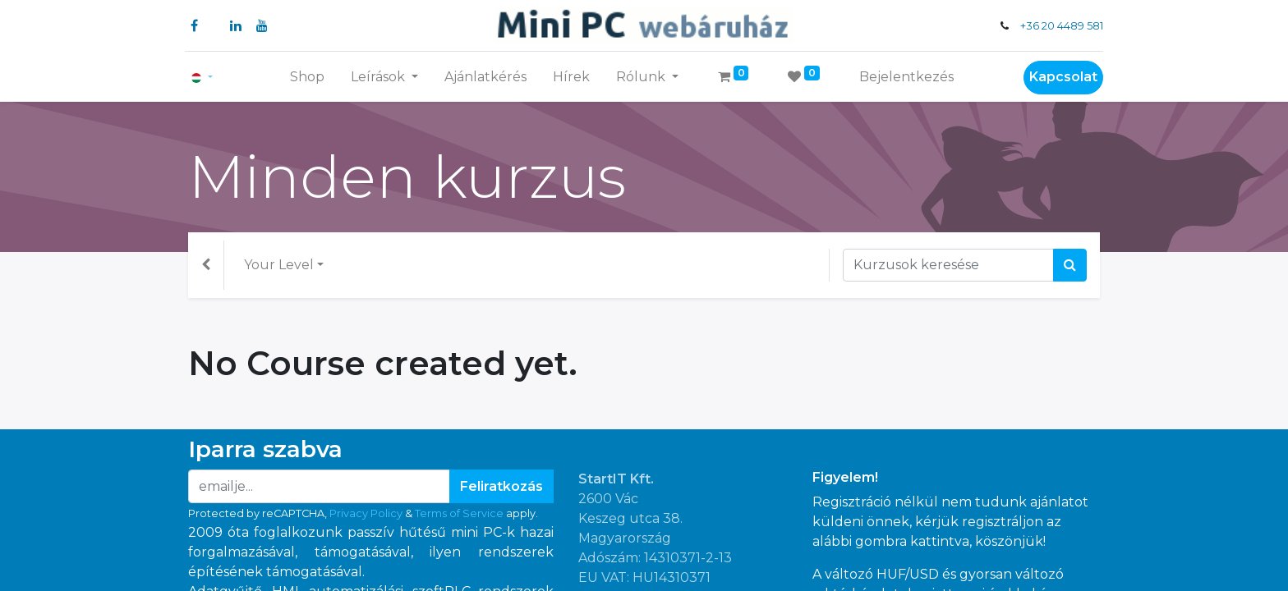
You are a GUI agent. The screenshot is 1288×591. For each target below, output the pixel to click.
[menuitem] (307, 77)
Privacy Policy (365, 513)
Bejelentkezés (906, 77)
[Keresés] (1070, 265)
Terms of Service (459, 513)
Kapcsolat (1060, 77)
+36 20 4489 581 (1058, 26)
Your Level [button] (279, 265)
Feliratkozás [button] (501, 486)
